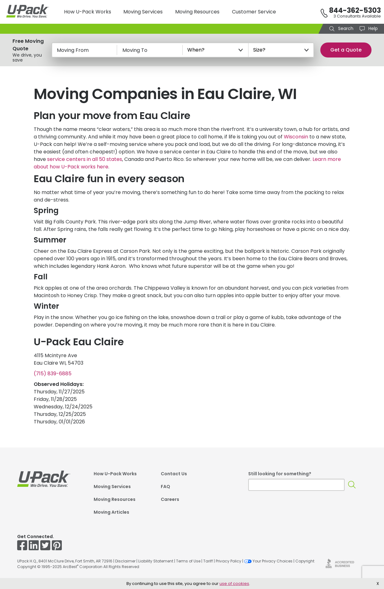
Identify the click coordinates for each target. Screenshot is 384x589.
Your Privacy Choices (268, 561)
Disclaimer (125, 561)
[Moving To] (150, 49)
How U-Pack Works (87, 11)
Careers (170, 499)
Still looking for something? (279, 474)
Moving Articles (111, 512)
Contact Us (174, 474)
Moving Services (143, 11)
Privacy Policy (228, 561)
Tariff (208, 561)
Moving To (134, 50)
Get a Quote (346, 49)
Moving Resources (197, 11)
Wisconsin (296, 136)
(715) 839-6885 (52, 373)
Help (372, 28)
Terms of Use (188, 561)
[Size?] (281, 49)
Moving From (73, 50)
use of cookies (234, 584)
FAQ (165, 486)
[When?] (215, 49)
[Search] (352, 485)
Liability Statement (155, 561)
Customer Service (254, 11)
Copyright (304, 561)
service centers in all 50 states (84, 159)
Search (345, 28)
